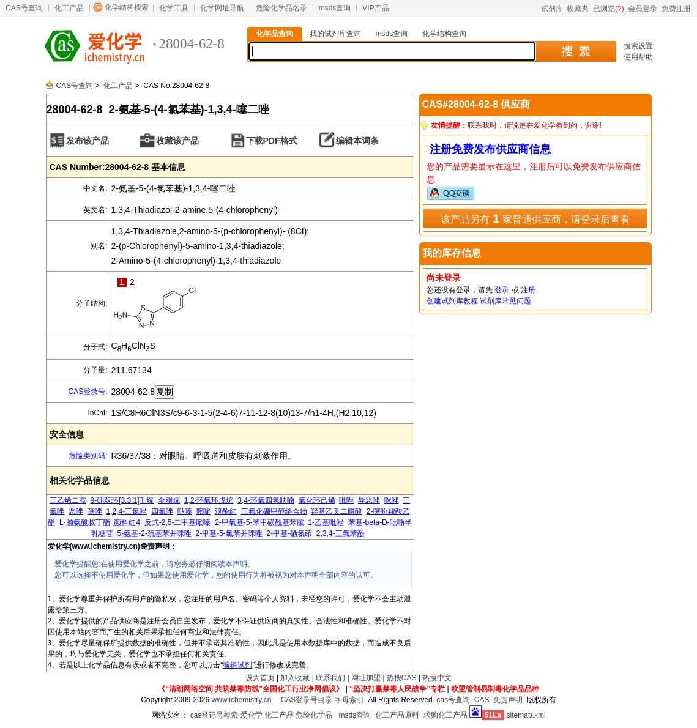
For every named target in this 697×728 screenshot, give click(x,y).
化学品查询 (274, 33)
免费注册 (676, 8)
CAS (482, 700)
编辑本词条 (357, 141)
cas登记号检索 (214, 715)
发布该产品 (87, 141)
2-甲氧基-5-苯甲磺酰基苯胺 (259, 522)
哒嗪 (184, 511)
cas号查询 (453, 700)
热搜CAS (402, 678)
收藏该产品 (177, 141)
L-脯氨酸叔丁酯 (84, 522)
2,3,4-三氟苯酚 (340, 533)
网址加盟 (366, 678)
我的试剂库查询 (335, 33)
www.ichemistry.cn (242, 700)
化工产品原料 (397, 715)
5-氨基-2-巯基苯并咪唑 (154, 533)
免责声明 (508, 700)
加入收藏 (295, 678)
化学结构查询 (444, 33)
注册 (528, 290)
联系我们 (330, 678)
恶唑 (76, 511)
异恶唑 (369, 500)
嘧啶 (203, 511)
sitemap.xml (526, 715)
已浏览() (608, 8)
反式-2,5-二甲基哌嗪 (177, 522)
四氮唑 (162, 511)
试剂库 (552, 8)
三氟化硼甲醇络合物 (274, 511)
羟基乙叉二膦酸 (336, 511)
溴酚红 (226, 511)
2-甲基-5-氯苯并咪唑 (228, 533)
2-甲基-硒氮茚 (290, 533)
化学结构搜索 (127, 7)
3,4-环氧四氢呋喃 (265, 500)
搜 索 (575, 51)
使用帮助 (638, 57)
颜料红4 (127, 522)
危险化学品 (314, 715)
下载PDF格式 (271, 141)
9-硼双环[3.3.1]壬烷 (122, 500)
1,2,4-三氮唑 (126, 511)
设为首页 (260, 678)
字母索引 (349, 700)
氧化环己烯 (317, 500)
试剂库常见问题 (505, 301)
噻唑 (95, 511)
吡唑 (346, 500)
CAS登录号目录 (307, 700)
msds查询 (335, 8)
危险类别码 (87, 455)
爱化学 (251, 715)
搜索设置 (638, 46)
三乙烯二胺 (68, 500)
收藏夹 (578, 8)
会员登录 (642, 8)
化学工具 (173, 8)
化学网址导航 (222, 8)
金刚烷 (169, 500)
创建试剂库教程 (452, 301)
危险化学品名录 (281, 8)
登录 (501, 290)
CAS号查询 (24, 8)
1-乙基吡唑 (326, 522)
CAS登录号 (86, 391)
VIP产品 (375, 8)
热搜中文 (437, 678)
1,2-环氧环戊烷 (209, 500)
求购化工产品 (445, 715)
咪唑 (391, 500)
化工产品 (69, 8)
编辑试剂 (237, 665)
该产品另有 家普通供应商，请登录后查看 (535, 218)
